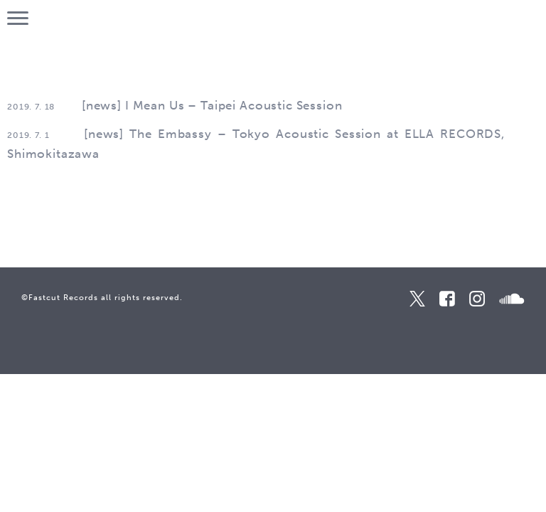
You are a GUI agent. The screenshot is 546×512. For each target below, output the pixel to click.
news (101, 105)
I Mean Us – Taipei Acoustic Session (234, 105)
